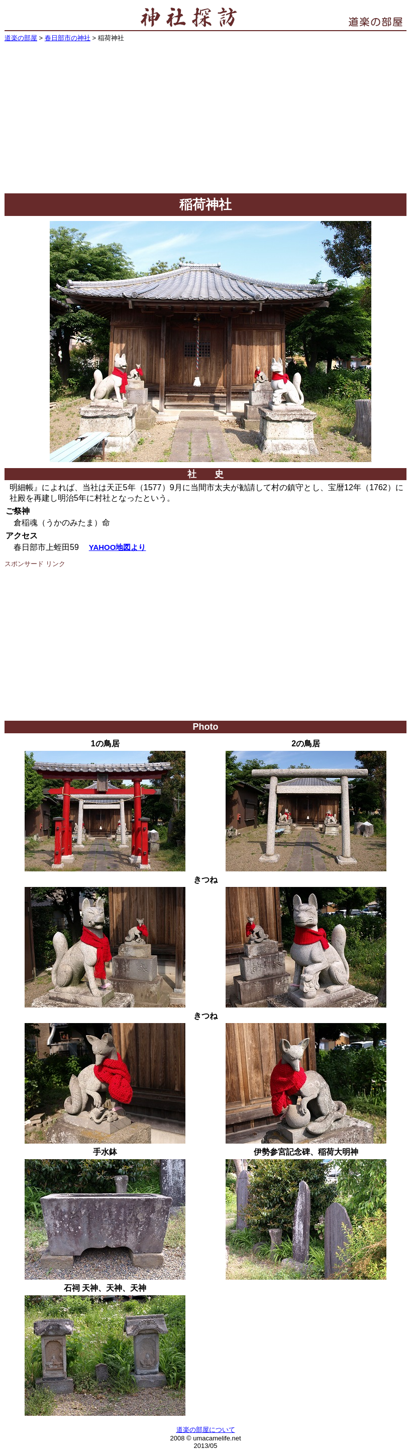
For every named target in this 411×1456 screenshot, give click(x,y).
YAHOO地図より (117, 547)
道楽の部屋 (21, 38)
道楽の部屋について (205, 1429)
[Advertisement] (205, 118)
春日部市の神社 (67, 38)
